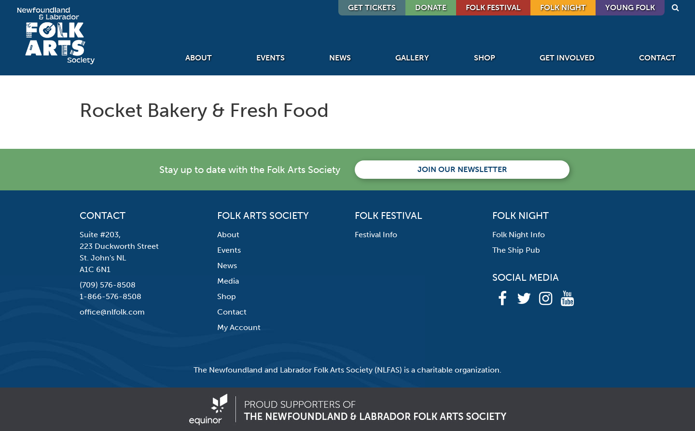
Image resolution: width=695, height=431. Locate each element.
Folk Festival (493, 7)
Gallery (412, 57)
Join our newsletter (462, 169)
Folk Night (563, 7)
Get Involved (567, 57)
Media (228, 281)
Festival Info (376, 234)
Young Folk (630, 7)
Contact (657, 57)
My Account (239, 327)
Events (270, 57)
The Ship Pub (516, 250)
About (198, 57)
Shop (484, 57)
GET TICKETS (372, 7)
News (340, 57)
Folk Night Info (518, 234)
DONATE (430, 7)
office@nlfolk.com (112, 311)
